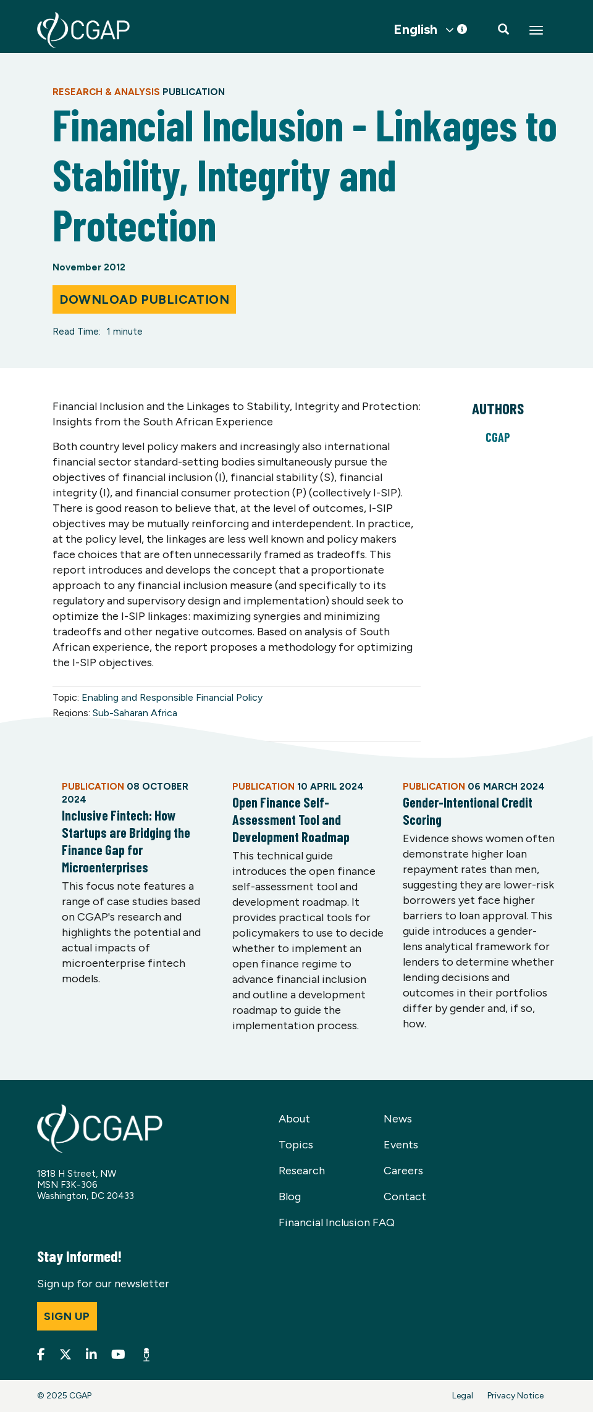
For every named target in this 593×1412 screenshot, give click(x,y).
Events (401, 1144)
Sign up (67, 1316)
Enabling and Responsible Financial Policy (172, 697)
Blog (290, 1196)
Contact (405, 1196)
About (294, 1119)
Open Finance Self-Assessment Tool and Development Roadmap (291, 819)
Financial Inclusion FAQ (337, 1222)
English (415, 30)
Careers (403, 1170)
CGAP (498, 437)
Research (302, 1170)
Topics (296, 1144)
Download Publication (144, 299)
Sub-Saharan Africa (135, 713)
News (398, 1119)
